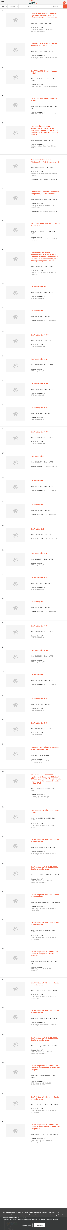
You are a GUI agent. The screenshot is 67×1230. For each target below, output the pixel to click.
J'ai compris (39, 1225)
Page (29, 6)
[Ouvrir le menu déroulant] (2, 2)
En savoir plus (26, 1225)
